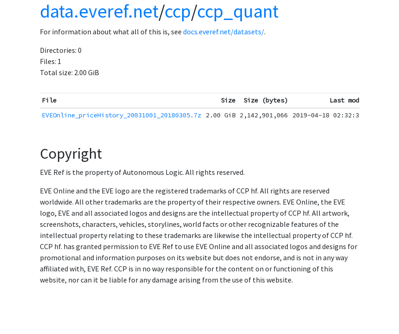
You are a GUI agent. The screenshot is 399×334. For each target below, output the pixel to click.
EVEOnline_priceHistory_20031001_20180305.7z (121, 115)
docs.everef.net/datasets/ (223, 31)
